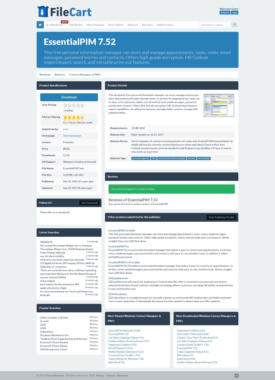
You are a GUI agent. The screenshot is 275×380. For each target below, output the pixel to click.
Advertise (122, 375)
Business (59, 74)
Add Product (165, 24)
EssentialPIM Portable (122, 230)
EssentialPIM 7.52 (119, 333)
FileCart (65, 13)
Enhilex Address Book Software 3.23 (129, 341)
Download (68, 97)
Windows (55, 24)
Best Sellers (116, 24)
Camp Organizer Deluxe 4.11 (193, 351)
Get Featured (89, 202)
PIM (154, 158)
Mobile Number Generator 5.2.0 (126, 351)
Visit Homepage (72, 135)
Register (225, 12)
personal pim (204, 158)
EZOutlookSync (118, 294)
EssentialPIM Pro (119, 246)
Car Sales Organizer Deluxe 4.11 (126, 337)
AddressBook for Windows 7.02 (126, 358)
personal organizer (140, 158)
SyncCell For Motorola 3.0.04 (124, 330)
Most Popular (95, 24)
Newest (133, 24)
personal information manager (171, 158)
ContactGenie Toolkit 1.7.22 (124, 355)
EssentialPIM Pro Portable (124, 262)
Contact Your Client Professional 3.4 (197, 337)
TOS (91, 375)
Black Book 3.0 (116, 362)
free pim (191, 158)
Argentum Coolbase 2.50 (122, 344)
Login (234, 12)
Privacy (100, 375)
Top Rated (75, 24)
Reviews (147, 24)
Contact (110, 375)
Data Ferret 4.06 (186, 358)
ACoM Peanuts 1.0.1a (121, 348)
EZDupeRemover (118, 278)
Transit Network (55, 375)
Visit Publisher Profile (221, 217)
